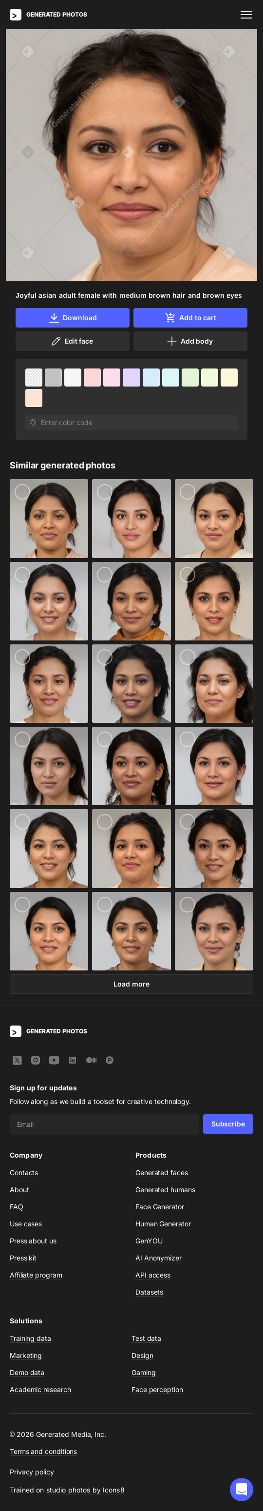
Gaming (144, 1372)
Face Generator (159, 1206)
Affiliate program (36, 1275)
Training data (30, 1338)
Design (142, 1355)
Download (72, 318)
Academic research (40, 1389)
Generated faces (161, 1172)
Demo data (27, 1372)
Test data (146, 1338)
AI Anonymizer (158, 1258)
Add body (189, 341)
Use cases (26, 1224)
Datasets (149, 1292)
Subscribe (228, 1124)
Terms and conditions (43, 1451)
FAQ (16, 1206)
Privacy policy (32, 1472)
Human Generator (163, 1224)
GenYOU (149, 1241)
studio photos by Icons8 (85, 1490)
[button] (241, 1489)
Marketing (26, 1355)
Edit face (71, 341)
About (19, 1189)
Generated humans (165, 1189)
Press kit (23, 1258)
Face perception (157, 1389)
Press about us (33, 1241)
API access (152, 1275)
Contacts (24, 1172)
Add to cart (190, 318)
